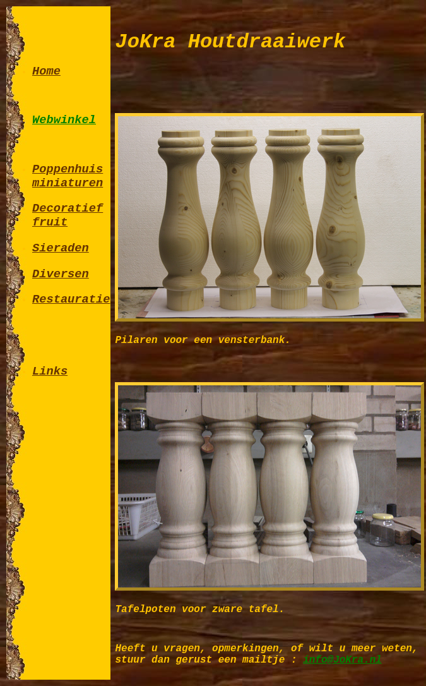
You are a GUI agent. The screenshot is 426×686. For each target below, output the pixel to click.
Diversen (60, 274)
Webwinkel (64, 120)
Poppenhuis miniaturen (67, 176)
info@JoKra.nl (342, 660)
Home (46, 71)
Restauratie (71, 299)
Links (50, 371)
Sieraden (60, 248)
